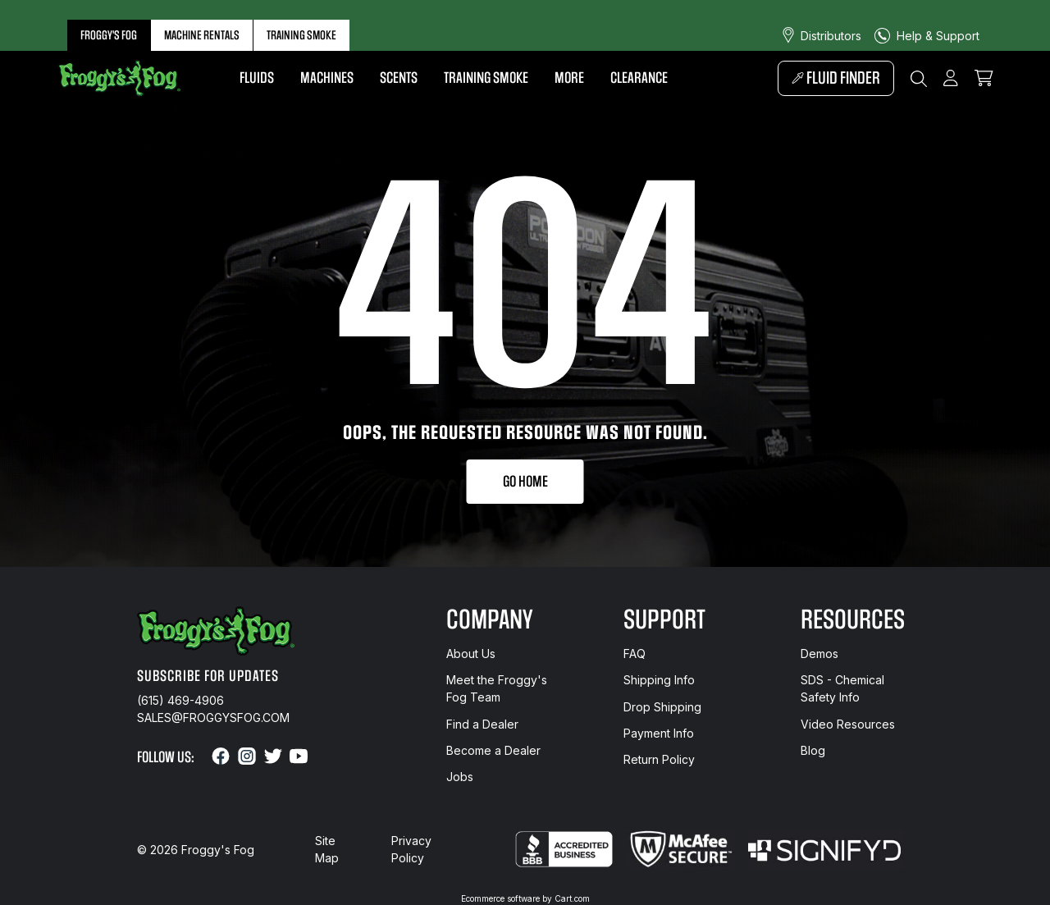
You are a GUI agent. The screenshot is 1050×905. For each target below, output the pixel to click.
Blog (813, 750)
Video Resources (848, 724)
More (569, 78)
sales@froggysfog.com (213, 717)
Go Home (525, 482)
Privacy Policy (411, 849)
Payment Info (658, 733)
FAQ (634, 653)
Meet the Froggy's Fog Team (496, 688)
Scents (399, 78)
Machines (327, 78)
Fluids (257, 78)
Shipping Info (659, 680)
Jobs (459, 777)
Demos (819, 653)
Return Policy (659, 759)
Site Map (327, 849)
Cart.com (572, 898)
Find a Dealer (482, 724)
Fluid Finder (836, 78)
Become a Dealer (493, 750)
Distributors (831, 36)
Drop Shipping (662, 707)
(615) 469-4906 (180, 700)
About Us (470, 653)
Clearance (639, 78)
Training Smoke (301, 35)
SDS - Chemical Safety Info (842, 688)
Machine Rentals (202, 35)
